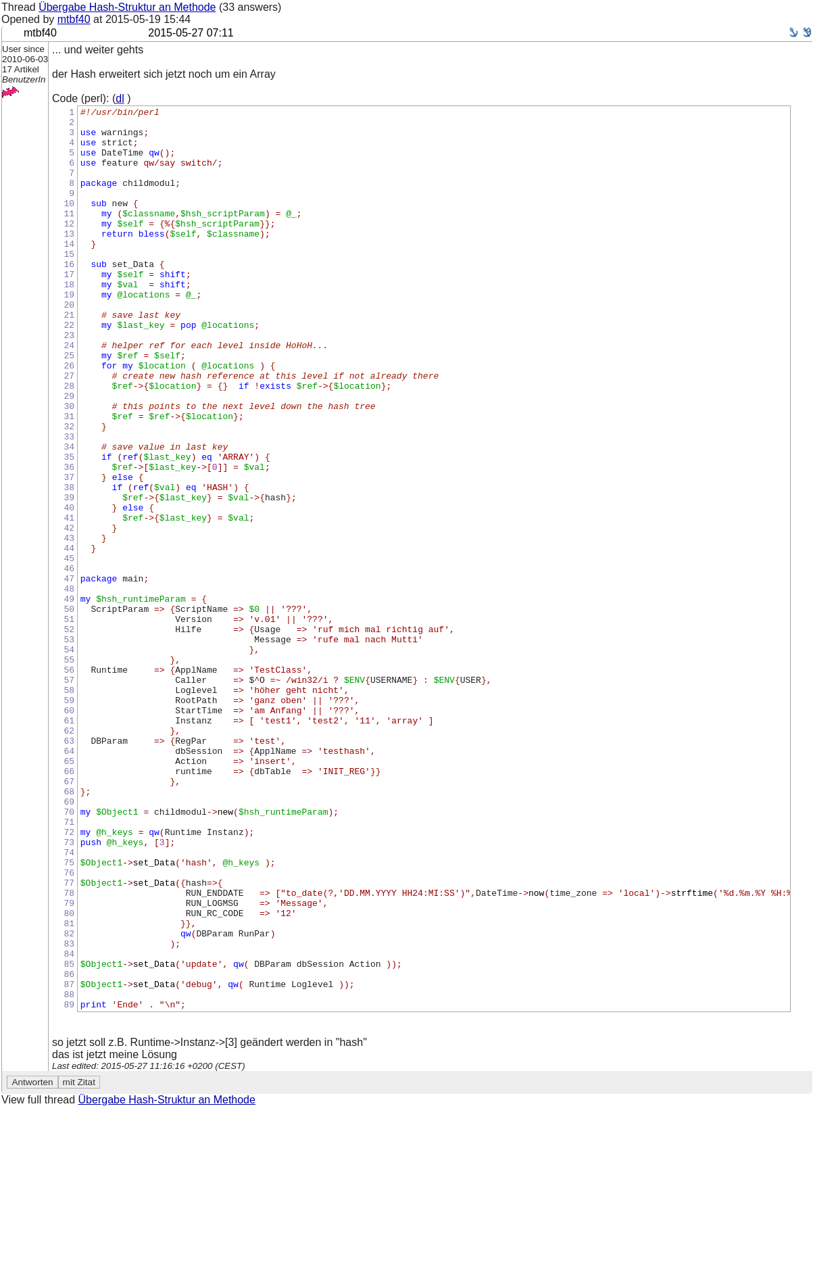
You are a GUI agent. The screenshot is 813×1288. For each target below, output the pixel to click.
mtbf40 (74, 19)
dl (120, 98)
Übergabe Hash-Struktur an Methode (127, 7)
